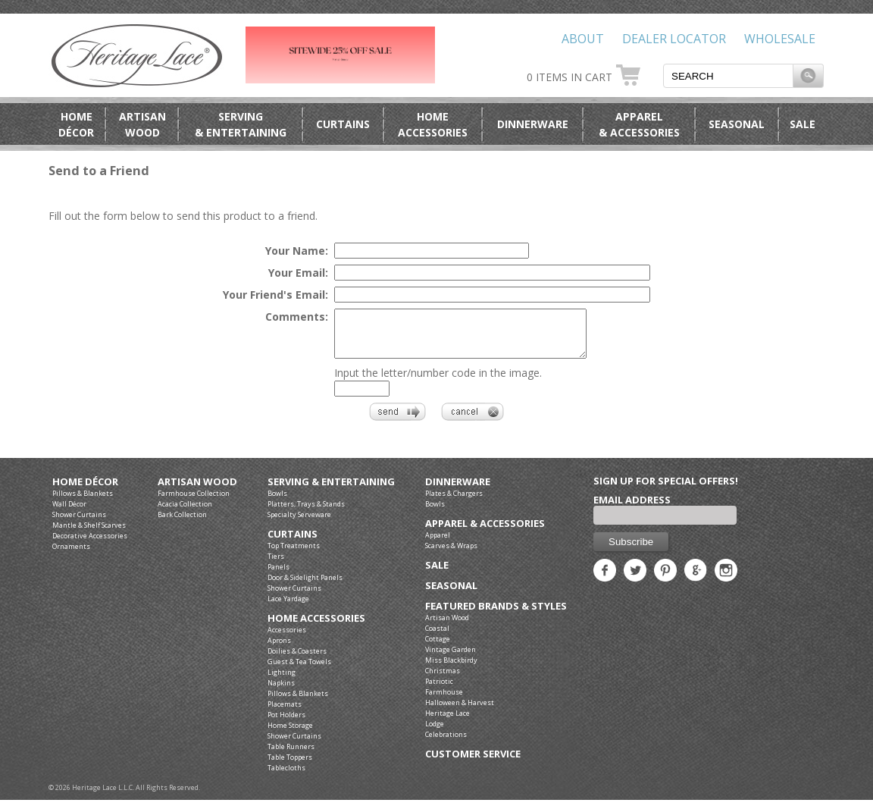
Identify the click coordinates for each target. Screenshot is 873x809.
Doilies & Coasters (297, 660)
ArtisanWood (142, 124)
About (583, 38)
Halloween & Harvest (459, 711)
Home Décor (85, 490)
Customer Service (473, 763)
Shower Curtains (79, 523)
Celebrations (446, 743)
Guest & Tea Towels (299, 671)
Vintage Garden (450, 658)
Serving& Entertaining (240, 124)
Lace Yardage (288, 608)
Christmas (442, 680)
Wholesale (779, 38)
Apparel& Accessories (639, 124)
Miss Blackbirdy (451, 669)
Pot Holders (286, 724)
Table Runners (291, 755)
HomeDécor (76, 124)
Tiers (276, 565)
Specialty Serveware (299, 523)
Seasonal (737, 124)
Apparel (437, 544)
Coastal (437, 637)
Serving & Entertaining (331, 490)
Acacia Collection (185, 513)
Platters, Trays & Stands (306, 513)
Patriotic (439, 690)
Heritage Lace (447, 722)
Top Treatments (294, 555)
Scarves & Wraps (451, 555)
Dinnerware (532, 124)
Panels (278, 576)
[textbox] (728, 76)
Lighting (282, 681)
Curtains (343, 124)
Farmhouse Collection (194, 502)
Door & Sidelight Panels (305, 586)
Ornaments (71, 555)
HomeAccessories (433, 124)
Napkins (281, 692)
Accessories (287, 639)
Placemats (285, 713)
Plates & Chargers (454, 502)
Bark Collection (182, 523)
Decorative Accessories (89, 545)
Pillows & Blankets (82, 502)
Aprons (279, 649)
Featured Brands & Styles (496, 615)
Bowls (277, 502)
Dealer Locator (674, 38)
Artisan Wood (197, 490)
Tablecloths (286, 777)
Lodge (434, 733)
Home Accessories (316, 627)
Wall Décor (69, 513)
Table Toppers (290, 766)
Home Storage (290, 734)
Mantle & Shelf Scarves (89, 534)
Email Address (632, 509)
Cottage (437, 648)
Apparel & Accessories (485, 532)
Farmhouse (444, 701)
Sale (802, 124)
